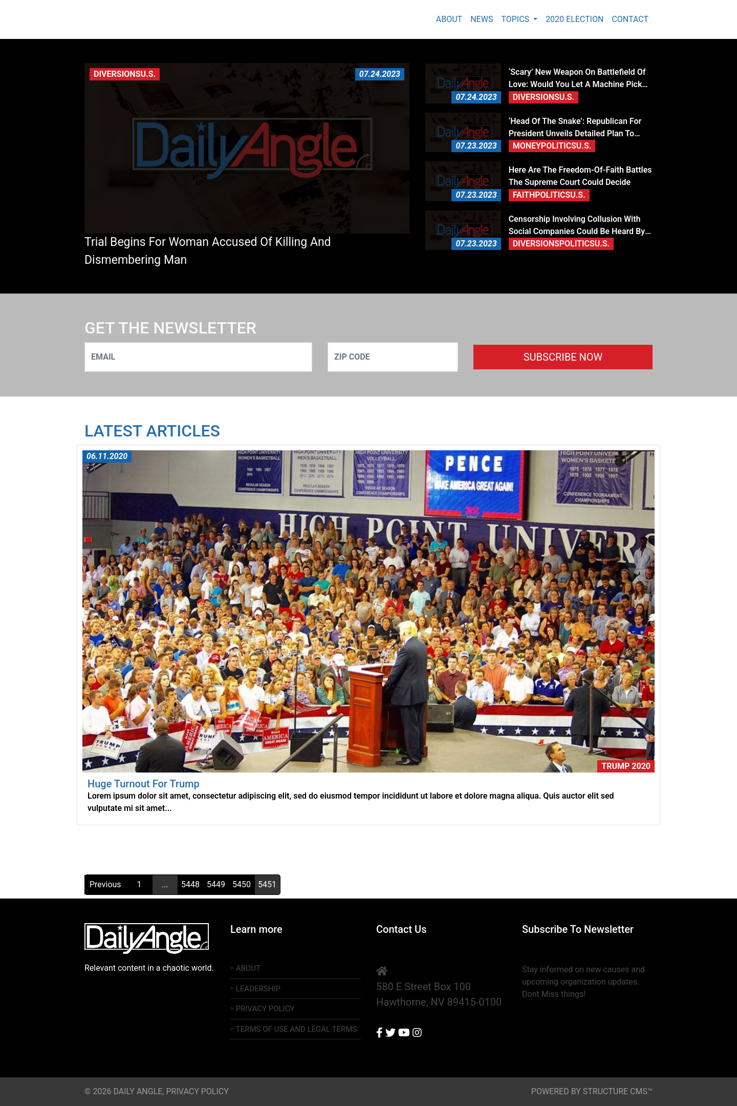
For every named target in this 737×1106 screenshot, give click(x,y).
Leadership (258, 988)
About (449, 19)
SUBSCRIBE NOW (563, 357)
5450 (241, 884)
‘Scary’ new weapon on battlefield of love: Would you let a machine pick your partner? (577, 79)
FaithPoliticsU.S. (549, 195)
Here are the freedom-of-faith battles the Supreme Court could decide (580, 176)
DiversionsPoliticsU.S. (561, 243)
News (481, 19)
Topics (516, 19)
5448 (190, 884)
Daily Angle (149, 19)
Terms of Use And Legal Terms (296, 1029)
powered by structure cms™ (592, 1091)
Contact (630, 19)
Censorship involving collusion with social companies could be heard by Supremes (577, 226)
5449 (216, 884)
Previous (105, 884)
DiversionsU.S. (125, 74)
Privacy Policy (265, 1008)
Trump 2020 (626, 766)
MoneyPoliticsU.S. (552, 146)
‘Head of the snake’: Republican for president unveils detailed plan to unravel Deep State (575, 128)
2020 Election (574, 19)
